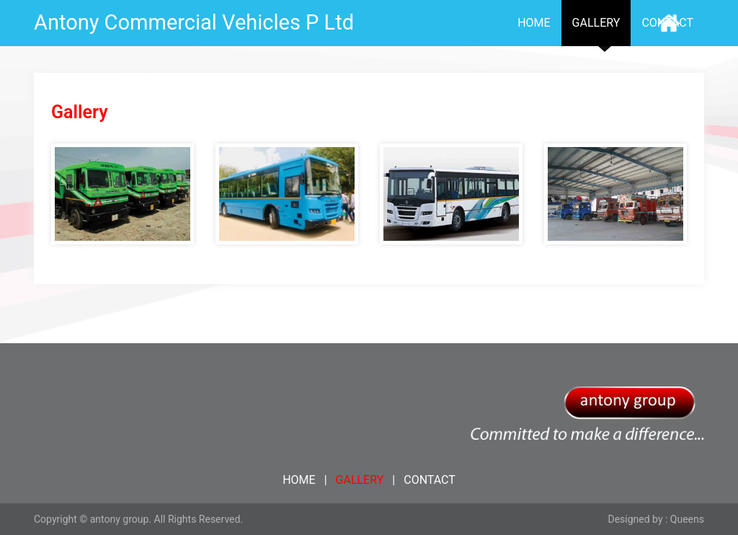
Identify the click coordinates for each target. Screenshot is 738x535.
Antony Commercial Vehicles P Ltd (194, 22)
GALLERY (596, 23)
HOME (533, 23)
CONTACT (429, 480)
